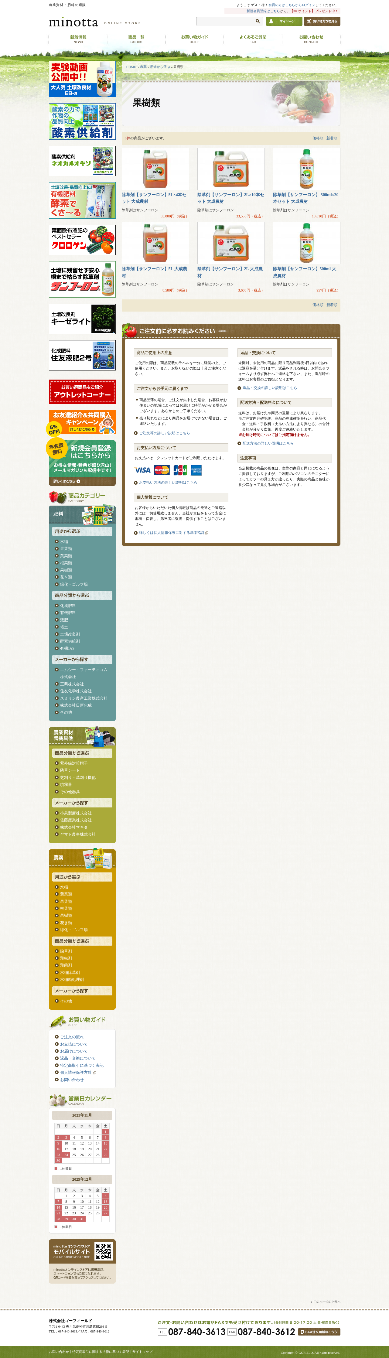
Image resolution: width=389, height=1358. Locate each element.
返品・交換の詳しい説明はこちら (270, 388)
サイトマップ (142, 1351)
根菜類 (66, 563)
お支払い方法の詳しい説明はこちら (168, 482)
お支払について (74, 1044)
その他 (66, 712)
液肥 (64, 620)
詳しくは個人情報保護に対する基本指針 (172, 533)
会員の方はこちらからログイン (291, 5)
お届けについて (74, 1051)
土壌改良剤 (70, 634)
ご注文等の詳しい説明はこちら (164, 433)
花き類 (66, 577)
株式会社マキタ (74, 827)
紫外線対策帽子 (74, 763)
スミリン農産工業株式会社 (83, 698)
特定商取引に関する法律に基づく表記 (100, 1351)
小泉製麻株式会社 (76, 813)
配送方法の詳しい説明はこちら (268, 443)
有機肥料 (68, 612)
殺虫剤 (66, 958)
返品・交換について (78, 1058)
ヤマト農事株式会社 (78, 834)
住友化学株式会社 (76, 691)
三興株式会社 (72, 684)
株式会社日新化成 (76, 705)
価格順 (317, 138)
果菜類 (66, 548)
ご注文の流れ (72, 1037)
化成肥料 (68, 605)
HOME (131, 67)
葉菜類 (66, 556)
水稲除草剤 (70, 972)
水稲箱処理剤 (72, 979)
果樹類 (66, 570)
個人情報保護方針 (79, 1072)
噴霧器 (66, 784)
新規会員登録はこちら (263, 11)
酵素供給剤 (70, 641)
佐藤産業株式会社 (76, 820)
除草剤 (66, 951)
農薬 (143, 67)
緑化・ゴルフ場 (74, 584)
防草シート (70, 770)
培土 (64, 627)
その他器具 (70, 792)
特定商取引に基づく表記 (82, 1065)
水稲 (64, 541)
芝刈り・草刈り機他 (78, 777)
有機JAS (67, 648)
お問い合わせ (72, 1079)
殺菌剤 (66, 965)
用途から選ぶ (160, 67)
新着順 (331, 138)
